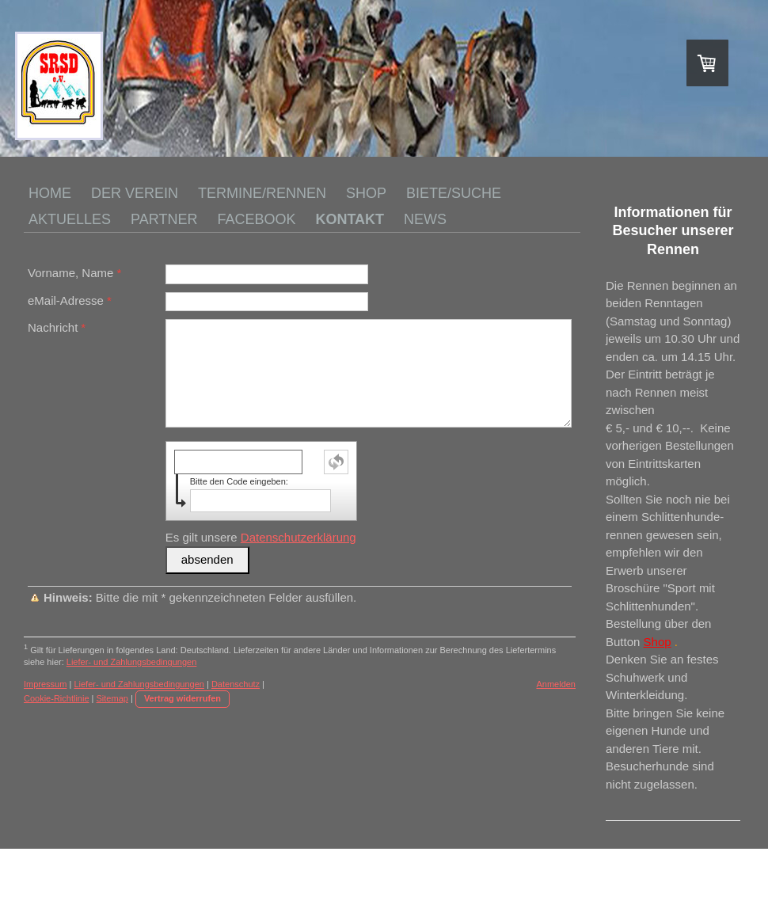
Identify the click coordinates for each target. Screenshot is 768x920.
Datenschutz (235, 684)
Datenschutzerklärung (298, 537)
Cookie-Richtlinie (56, 698)
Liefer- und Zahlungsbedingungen (132, 662)
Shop (657, 641)
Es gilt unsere (260, 537)
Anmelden (556, 684)
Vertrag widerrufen (182, 698)
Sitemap (112, 698)
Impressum (45, 684)
